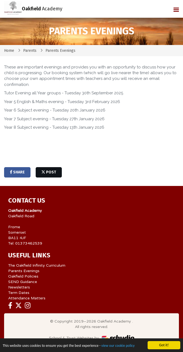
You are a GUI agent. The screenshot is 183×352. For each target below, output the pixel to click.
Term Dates (18, 292)
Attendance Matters (26, 298)
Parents (29, 50)
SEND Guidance (22, 281)
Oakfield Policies (23, 276)
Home (9, 50)
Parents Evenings (23, 271)
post (48, 172)
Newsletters (19, 287)
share (17, 172)
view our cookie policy (118, 346)
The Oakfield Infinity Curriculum (36, 265)
